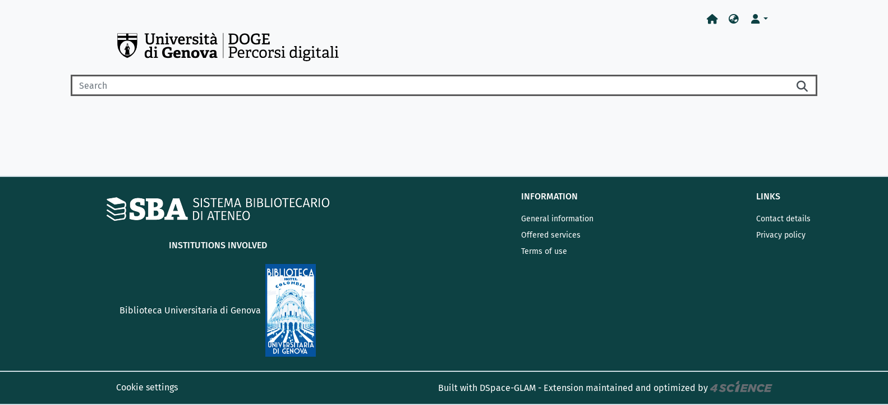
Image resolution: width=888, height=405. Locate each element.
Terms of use (544, 251)
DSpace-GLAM (508, 388)
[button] (733, 19)
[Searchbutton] (802, 85)
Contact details (783, 219)
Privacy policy (781, 235)
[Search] (430, 85)
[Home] (712, 19)
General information (557, 219)
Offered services (551, 235)
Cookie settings (147, 387)
